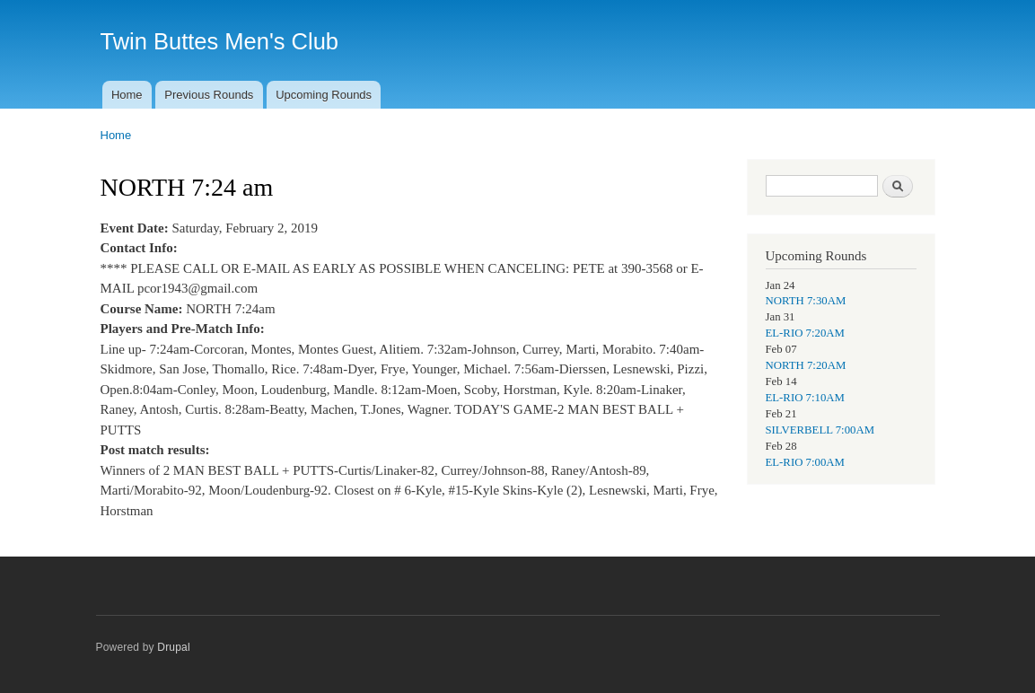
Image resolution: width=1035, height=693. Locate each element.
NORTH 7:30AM (806, 300)
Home (127, 94)
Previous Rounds (208, 94)
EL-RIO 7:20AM (805, 333)
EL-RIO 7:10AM (805, 397)
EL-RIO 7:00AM (805, 462)
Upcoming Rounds (324, 94)
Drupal (173, 647)
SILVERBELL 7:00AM (820, 430)
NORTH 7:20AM (806, 365)
